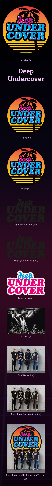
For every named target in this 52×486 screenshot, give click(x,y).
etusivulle (26, 60)
